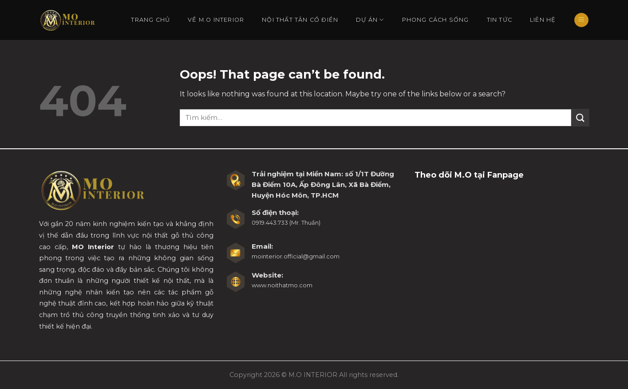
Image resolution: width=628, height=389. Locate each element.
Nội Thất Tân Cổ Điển (300, 19)
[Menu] (581, 20)
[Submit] (580, 117)
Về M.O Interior (216, 19)
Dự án (370, 20)
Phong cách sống (435, 19)
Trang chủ (150, 19)
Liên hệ (543, 19)
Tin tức (499, 19)
